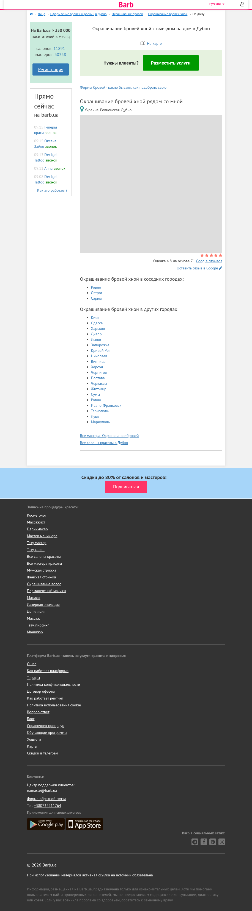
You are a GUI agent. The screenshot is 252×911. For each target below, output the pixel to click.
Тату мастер (36, 542)
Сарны (96, 298)
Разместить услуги (171, 63)
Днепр (96, 333)
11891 (59, 48)
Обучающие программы (47, 732)
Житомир (98, 388)
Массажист (36, 522)
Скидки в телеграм (42, 753)
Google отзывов (209, 260)
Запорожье (100, 344)
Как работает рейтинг (45, 698)
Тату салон (36, 549)
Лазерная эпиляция (43, 604)
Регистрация (50, 69)
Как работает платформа (48, 670)
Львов (96, 339)
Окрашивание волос (44, 583)
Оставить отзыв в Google (199, 268)
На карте (151, 43)
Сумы (95, 394)
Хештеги (34, 739)
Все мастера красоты (44, 563)
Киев (95, 317)
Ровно (96, 287)
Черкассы (99, 383)
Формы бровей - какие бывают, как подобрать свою (123, 87)
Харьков (98, 328)
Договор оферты (41, 691)
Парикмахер (37, 528)
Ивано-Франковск (106, 405)
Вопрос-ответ (38, 711)
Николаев (99, 355)
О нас (31, 663)
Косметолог (36, 515)
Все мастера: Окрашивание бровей (109, 435)
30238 (60, 54)
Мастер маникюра (42, 535)
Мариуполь (100, 421)
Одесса (97, 323)
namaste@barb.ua (42, 790)
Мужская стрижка (41, 570)
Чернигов (99, 372)
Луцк (95, 416)
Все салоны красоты (44, 556)
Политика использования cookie (54, 705)
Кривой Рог (100, 350)
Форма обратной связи (46, 798)
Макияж (33, 597)
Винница (98, 361)
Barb (125, 4)
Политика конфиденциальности (53, 684)
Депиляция (36, 611)
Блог (30, 718)
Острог (96, 292)
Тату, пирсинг (38, 625)
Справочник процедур (45, 725)
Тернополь (100, 410)
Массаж (33, 618)
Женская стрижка (41, 577)
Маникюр (35, 631)
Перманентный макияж (46, 590)
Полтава (98, 377)
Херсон (97, 366)
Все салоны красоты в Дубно (104, 442)
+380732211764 (47, 805)
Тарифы (33, 677)
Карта (32, 746)
